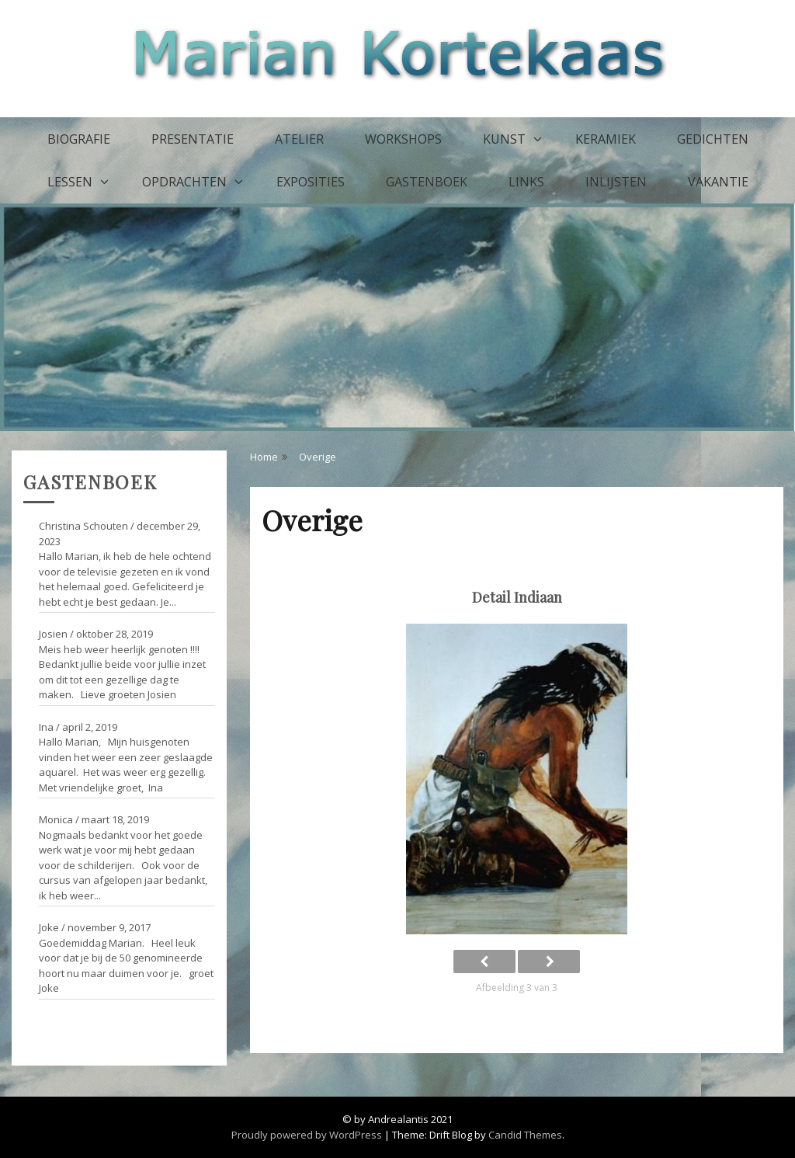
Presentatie (192, 139)
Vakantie (718, 181)
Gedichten (712, 139)
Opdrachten (184, 181)
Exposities (310, 181)
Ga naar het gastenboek (81, 1021)
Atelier (299, 139)
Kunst (504, 139)
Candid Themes (525, 1135)
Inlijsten (616, 181)
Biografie (78, 139)
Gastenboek (426, 181)
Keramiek (605, 139)
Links (526, 181)
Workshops (403, 139)
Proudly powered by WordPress (306, 1135)
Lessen (69, 181)
